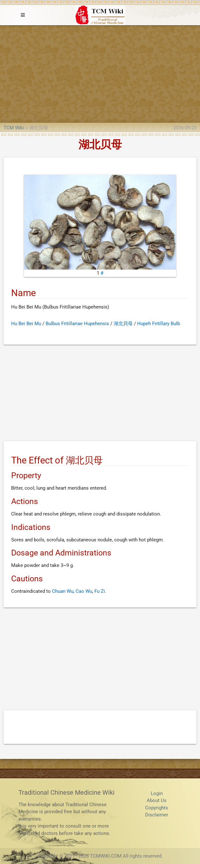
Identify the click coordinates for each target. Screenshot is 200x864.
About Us (157, 800)
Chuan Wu (62, 591)
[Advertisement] (100, 73)
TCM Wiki (14, 128)
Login (157, 793)
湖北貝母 (123, 323)
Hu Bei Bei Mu (26, 323)
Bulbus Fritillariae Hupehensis (77, 323)
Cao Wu (84, 591)
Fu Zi (99, 591)
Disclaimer (156, 815)
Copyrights (156, 808)
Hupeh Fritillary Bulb (158, 323)
